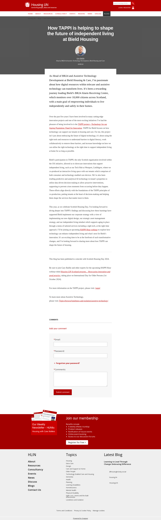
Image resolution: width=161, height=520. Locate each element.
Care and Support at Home (75, 469)
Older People (70, 471)
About (38, 14)
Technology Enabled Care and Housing (80, 474)
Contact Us (34, 489)
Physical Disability (72, 493)
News (90, 14)
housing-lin (110, 477)
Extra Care (69, 463)
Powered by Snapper (80, 518)
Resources (48, 14)
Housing (69, 461)
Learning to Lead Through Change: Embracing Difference (117, 462)
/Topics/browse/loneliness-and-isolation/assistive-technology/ (83, 301)
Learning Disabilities (73, 485)
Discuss (98, 14)
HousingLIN (111, 483)
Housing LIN (32, 18)
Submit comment (62, 392)
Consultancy (61, 14)
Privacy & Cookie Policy (82, 511)
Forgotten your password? (68, 363)
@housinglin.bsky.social (115, 471)
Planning (69, 482)
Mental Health (71, 490)
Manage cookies (99, 511)
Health (68, 479)
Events (72, 14)
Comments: (60, 369)
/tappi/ (97, 288)
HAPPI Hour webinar (88, 230)
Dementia (69, 477)
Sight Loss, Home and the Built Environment (77, 496)
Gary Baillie (80, 58)
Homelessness (71, 487)
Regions (81, 14)
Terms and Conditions (64, 511)
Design (68, 466)
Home (30, 14)
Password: (59, 351)
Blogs (106, 14)
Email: (57, 339)
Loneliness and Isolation (75, 500)
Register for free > (77, 442)
